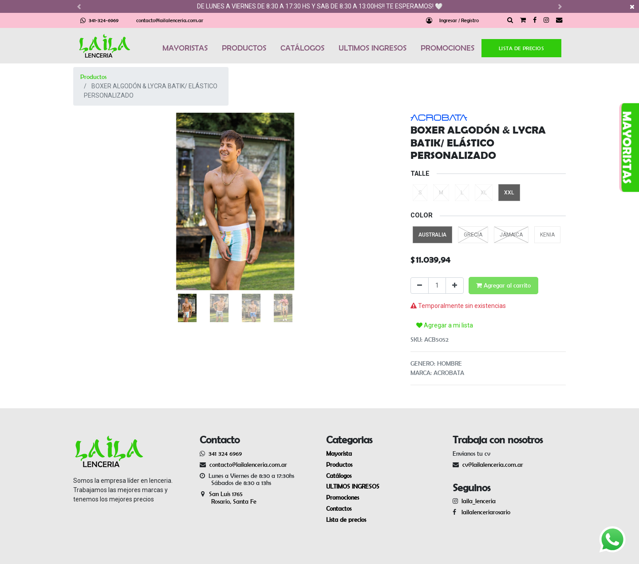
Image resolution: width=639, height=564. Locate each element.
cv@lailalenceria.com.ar (492, 464)
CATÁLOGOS (302, 47)
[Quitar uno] (419, 285)
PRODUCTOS (244, 47)
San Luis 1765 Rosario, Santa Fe (228, 497)
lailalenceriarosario (484, 512)
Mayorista (339, 453)
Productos (93, 76)
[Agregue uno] (455, 285)
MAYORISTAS (185, 47)
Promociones (342, 497)
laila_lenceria (479, 501)
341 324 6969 (225, 453)
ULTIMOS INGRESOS (372, 47)
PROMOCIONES (447, 47)
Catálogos (338, 475)
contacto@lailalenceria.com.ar (169, 20)
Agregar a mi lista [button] (444, 325)
